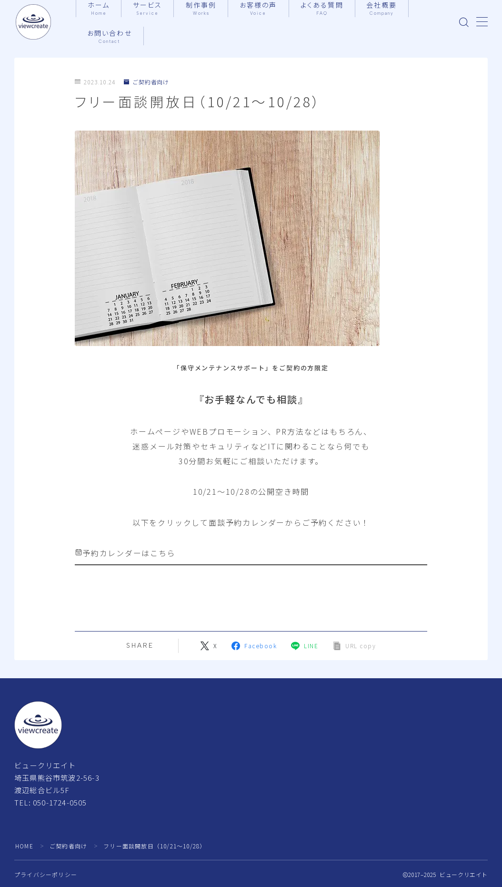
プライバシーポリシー (45, 874)
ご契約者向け (147, 82)
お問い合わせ (110, 37)
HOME (24, 846)
